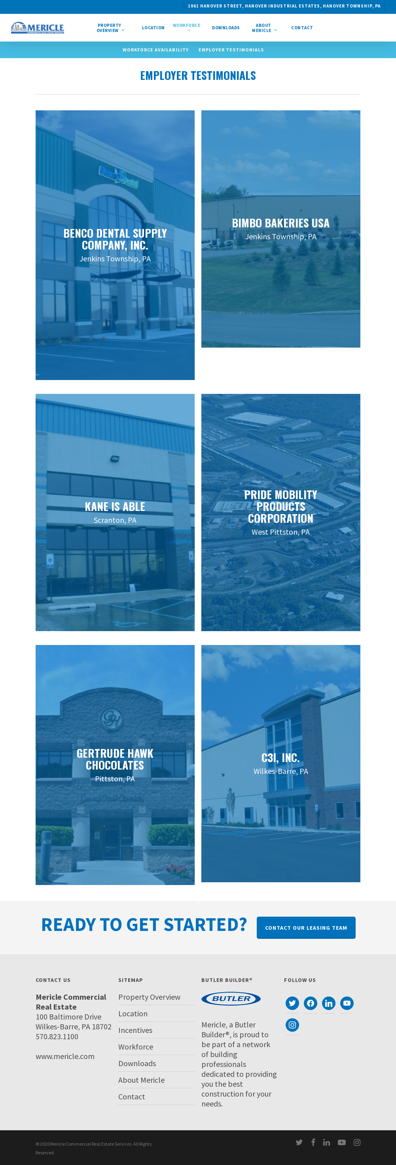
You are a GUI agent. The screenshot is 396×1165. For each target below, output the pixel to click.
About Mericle (141, 1080)
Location (133, 1013)
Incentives (135, 1030)
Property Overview (149, 997)
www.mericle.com (65, 1056)
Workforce (135, 1047)
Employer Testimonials (231, 50)
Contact (131, 1096)
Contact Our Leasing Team (306, 927)
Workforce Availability (156, 50)
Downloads (137, 1063)
